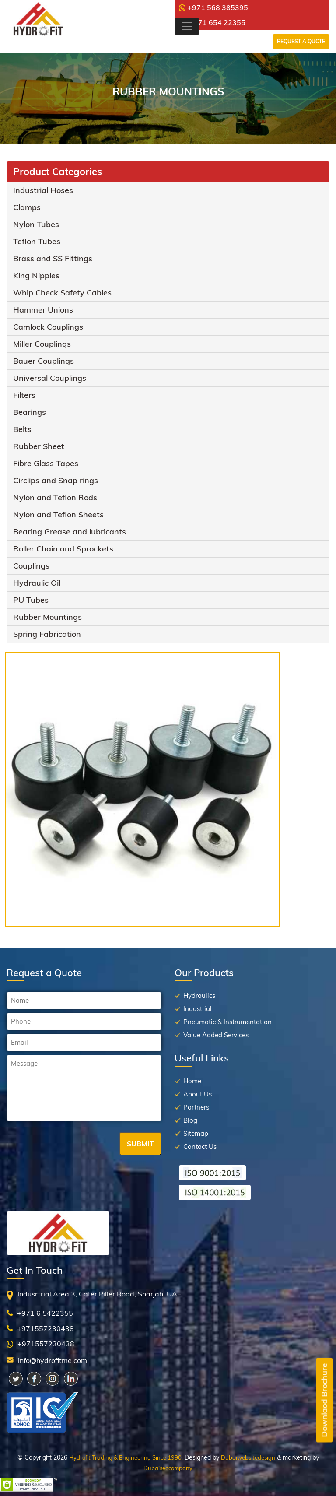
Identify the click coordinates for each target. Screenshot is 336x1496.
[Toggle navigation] (187, 26)
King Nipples (36, 275)
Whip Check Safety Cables (62, 293)
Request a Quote (301, 41)
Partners (196, 1107)
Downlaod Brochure (324, 1400)
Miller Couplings (42, 344)
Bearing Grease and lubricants (69, 532)
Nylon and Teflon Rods (55, 497)
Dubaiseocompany (168, 1467)
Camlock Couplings (48, 327)
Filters (24, 395)
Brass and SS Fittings (52, 258)
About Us (197, 1094)
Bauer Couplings (43, 361)
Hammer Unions (43, 310)
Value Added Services (215, 1035)
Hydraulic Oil (36, 583)
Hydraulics (199, 995)
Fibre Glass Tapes (45, 463)
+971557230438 (45, 1328)
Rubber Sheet (38, 446)
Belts (22, 429)
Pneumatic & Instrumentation (227, 1022)
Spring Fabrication (47, 634)
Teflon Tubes (36, 241)
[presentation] (73, 1144)
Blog (190, 1120)
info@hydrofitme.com (52, 1360)
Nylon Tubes (36, 224)
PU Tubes (31, 600)
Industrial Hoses (43, 190)
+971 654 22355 (213, 22)
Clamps (27, 207)
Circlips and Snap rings (55, 480)
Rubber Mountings (47, 617)
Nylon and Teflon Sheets (58, 514)
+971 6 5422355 (45, 1313)
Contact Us (200, 1146)
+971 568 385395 (213, 7)
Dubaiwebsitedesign (248, 1457)
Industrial (197, 1008)
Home (192, 1081)
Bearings (29, 412)
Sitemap (195, 1133)
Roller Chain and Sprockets (63, 549)
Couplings (31, 566)
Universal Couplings (49, 378)
